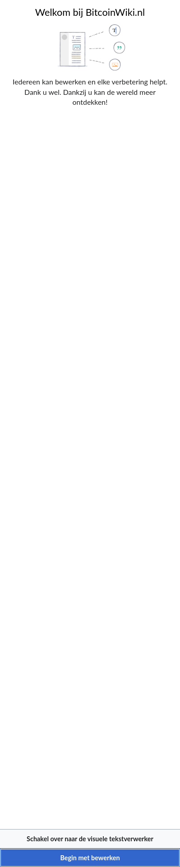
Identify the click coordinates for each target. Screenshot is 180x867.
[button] (90, 839)
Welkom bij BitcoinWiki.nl (90, 12)
